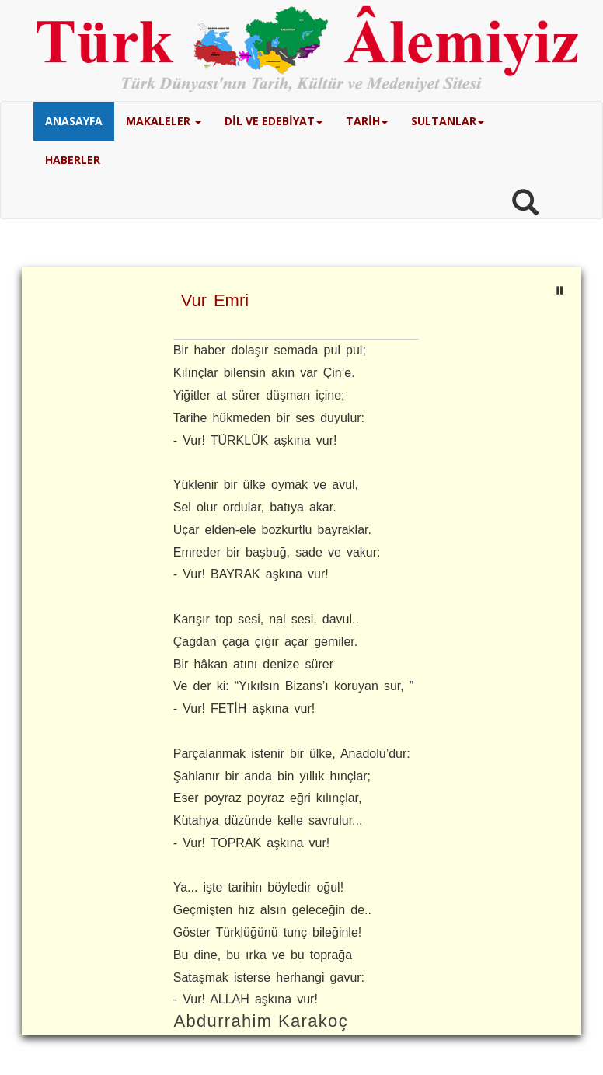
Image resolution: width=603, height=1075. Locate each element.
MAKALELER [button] (163, 120)
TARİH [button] (367, 120)
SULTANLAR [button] (447, 120)
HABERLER (72, 159)
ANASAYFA (74, 120)
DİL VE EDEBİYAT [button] (273, 120)
